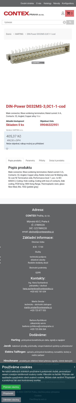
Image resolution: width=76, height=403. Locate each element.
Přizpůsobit (8, 393)
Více (38, 116)
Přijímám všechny (11, 387)
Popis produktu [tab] (14, 160)
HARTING (19, 34)
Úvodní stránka (27, 3)
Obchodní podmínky (38, 268)
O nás (38, 3)
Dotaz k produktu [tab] (56, 160)
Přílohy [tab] (42, 160)
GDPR (38, 273)
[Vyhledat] (70, 22)
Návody (56, 3)
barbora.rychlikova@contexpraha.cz (38, 326)
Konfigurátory (68, 3)
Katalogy (47, 3)
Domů (8, 34)
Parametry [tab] (30, 160)
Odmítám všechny (11, 400)
